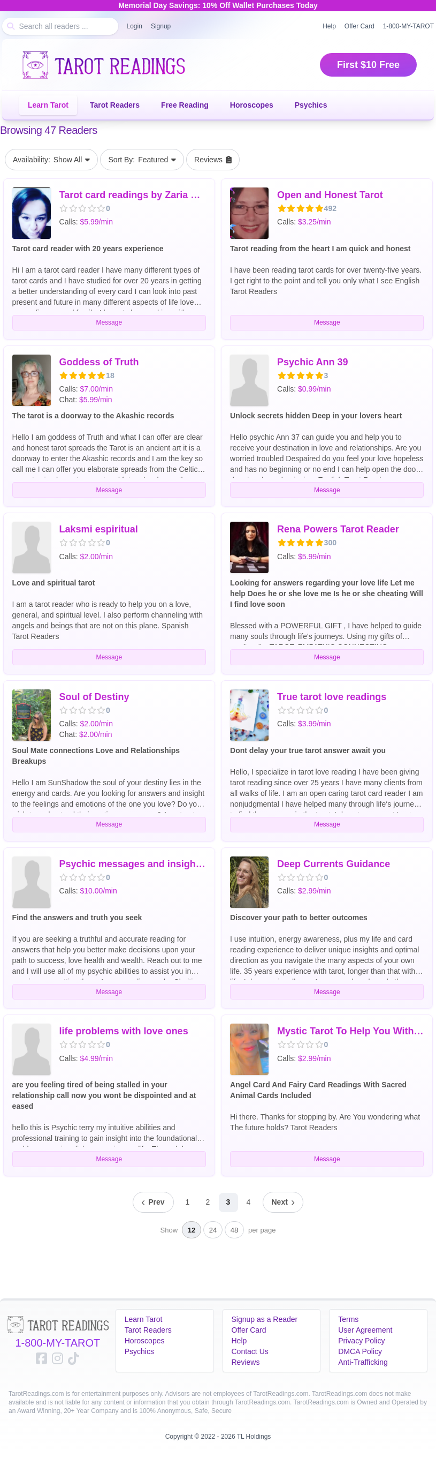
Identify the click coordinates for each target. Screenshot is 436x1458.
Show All (51, 160)
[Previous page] (153, 1202)
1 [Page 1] (188, 1202)
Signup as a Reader (265, 1319)
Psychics (311, 105)
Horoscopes (251, 105)
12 (191, 1230)
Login (134, 26)
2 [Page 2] (208, 1202)
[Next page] (283, 1202)
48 (234, 1230)
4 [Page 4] (249, 1202)
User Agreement (365, 1330)
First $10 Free (368, 64)
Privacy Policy (361, 1340)
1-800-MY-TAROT (57, 1343)
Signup (161, 26)
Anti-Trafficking (363, 1362)
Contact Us (250, 1351)
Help (329, 26)
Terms (348, 1319)
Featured (142, 160)
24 (213, 1230)
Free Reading (185, 105)
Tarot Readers (115, 105)
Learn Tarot (48, 105)
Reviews (246, 1362)
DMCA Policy (360, 1351)
